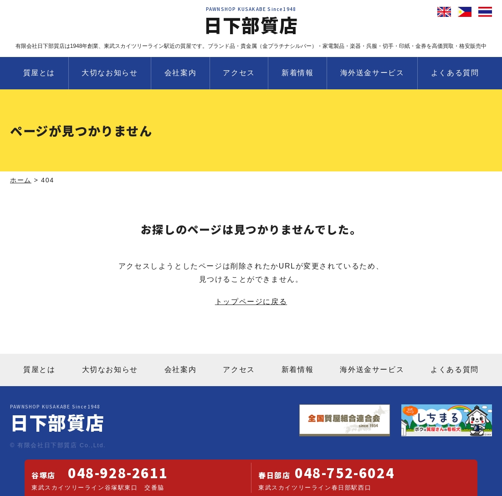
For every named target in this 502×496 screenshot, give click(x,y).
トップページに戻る (251, 301)
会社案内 (180, 73)
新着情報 (297, 73)
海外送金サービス (372, 73)
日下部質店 (251, 22)
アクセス (239, 73)
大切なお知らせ (110, 73)
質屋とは (39, 73)
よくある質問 (455, 73)
